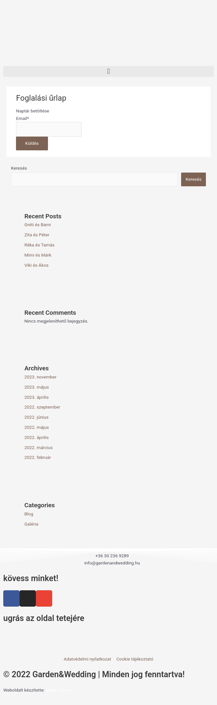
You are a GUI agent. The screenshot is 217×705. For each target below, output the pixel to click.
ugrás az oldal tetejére (43, 618)
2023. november (40, 376)
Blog (28, 513)
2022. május (36, 427)
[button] (108, 71)
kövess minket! (30, 578)
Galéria (31, 524)
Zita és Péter (37, 234)
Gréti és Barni (37, 224)
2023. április (36, 397)
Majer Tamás (58, 690)
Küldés (32, 143)
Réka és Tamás (39, 244)
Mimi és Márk (38, 255)
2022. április (36, 437)
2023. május (36, 387)
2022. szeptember (42, 407)
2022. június (36, 417)
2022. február (37, 457)
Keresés (19, 168)
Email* (22, 118)
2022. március (38, 447)
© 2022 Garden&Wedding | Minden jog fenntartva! (94, 674)
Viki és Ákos (36, 265)
